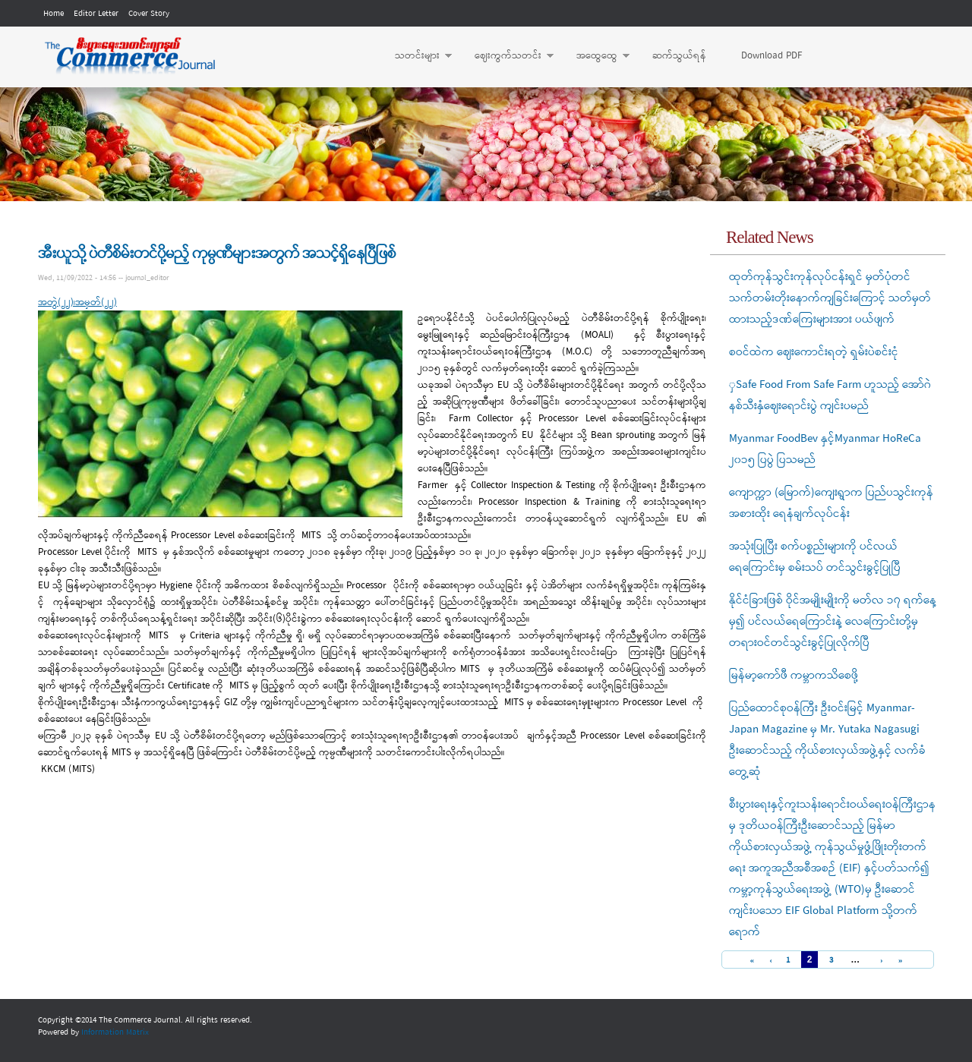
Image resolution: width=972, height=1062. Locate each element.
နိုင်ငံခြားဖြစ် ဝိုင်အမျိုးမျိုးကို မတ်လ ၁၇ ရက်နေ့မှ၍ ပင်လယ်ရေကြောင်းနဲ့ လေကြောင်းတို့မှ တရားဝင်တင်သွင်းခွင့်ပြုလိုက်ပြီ (832, 621)
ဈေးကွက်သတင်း (506, 56)
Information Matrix (115, 1032)
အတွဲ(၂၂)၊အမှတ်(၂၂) (77, 302)
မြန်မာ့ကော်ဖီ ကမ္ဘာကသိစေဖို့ (793, 676)
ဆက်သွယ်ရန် (679, 56)
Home (53, 13)
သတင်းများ (416, 56)
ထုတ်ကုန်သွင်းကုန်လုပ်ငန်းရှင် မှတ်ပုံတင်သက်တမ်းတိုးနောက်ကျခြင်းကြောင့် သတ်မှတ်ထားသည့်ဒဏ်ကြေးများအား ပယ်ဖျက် (830, 298)
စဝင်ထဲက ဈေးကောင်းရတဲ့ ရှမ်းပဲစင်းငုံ (813, 352)
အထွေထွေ (595, 56)
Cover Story (148, 13)
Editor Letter (96, 13)
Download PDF (771, 56)
